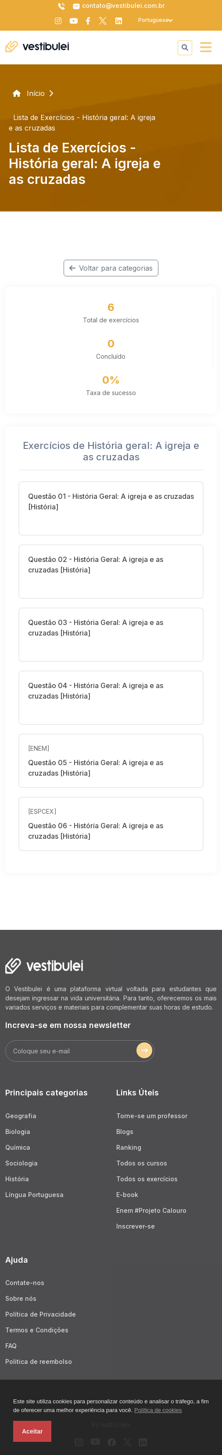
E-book (127, 1194)
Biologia (17, 1131)
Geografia (20, 1116)
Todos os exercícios (147, 1179)
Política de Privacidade (40, 1314)
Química (17, 1147)
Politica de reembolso (38, 1361)
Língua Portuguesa (34, 1194)
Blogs (124, 1131)
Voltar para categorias (111, 268)
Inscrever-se (135, 1226)
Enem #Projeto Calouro (151, 1210)
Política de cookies (158, 1410)
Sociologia (21, 1163)
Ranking (128, 1147)
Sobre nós (20, 1298)
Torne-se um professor (151, 1116)
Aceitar (32, 1431)
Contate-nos (24, 1282)
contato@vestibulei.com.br (118, 6)
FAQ (11, 1345)
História (17, 1179)
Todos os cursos (141, 1163)
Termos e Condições (36, 1330)
